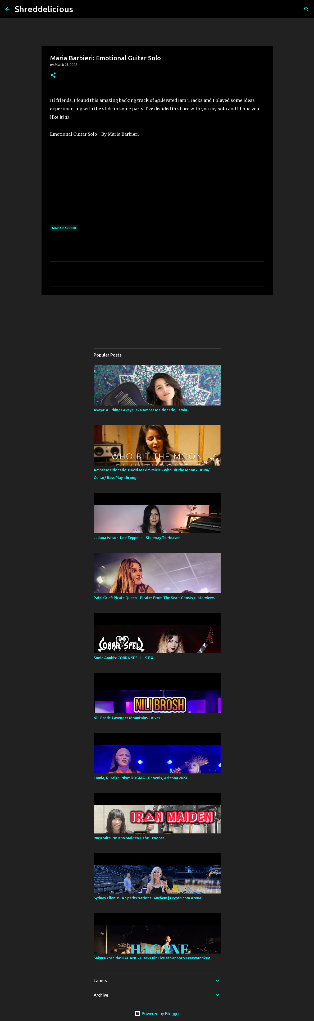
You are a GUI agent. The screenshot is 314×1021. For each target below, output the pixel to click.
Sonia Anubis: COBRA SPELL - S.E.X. (124, 658)
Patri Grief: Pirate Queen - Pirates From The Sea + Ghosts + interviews (154, 598)
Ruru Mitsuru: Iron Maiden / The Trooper (129, 838)
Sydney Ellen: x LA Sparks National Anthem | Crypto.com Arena (147, 898)
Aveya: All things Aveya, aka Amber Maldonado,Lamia (140, 410)
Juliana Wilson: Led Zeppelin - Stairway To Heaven (137, 538)
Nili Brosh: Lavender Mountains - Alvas (127, 718)
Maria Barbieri (64, 228)
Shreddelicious (44, 9)
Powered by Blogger (157, 1013)
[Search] (80, 9)
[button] (53, 75)
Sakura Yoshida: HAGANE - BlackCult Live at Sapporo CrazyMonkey (152, 958)
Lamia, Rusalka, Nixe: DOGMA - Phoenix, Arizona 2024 (140, 778)
